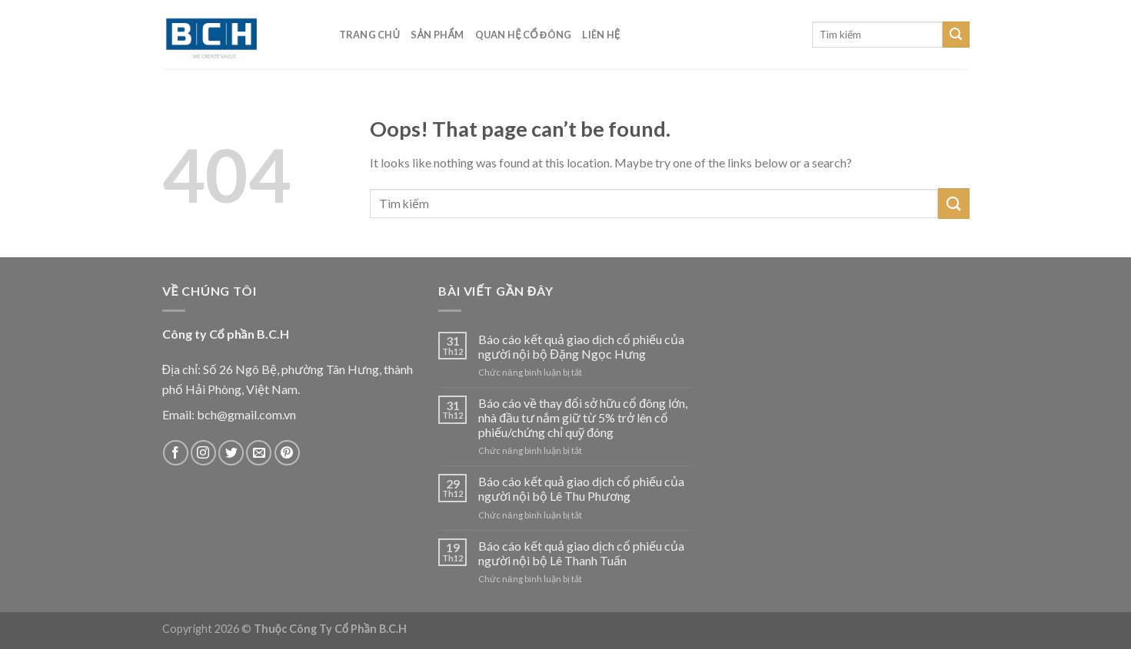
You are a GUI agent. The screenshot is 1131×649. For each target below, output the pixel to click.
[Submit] (956, 35)
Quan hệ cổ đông (523, 34)
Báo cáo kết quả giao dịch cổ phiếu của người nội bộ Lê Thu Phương (581, 488)
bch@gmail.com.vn (246, 414)
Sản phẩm (437, 34)
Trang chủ (370, 34)
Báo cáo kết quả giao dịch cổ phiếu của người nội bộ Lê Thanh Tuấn (581, 553)
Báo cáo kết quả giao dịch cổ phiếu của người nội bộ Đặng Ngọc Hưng (581, 346)
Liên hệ (601, 34)
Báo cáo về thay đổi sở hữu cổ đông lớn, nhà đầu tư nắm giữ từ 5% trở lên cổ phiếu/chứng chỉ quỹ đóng (582, 417)
